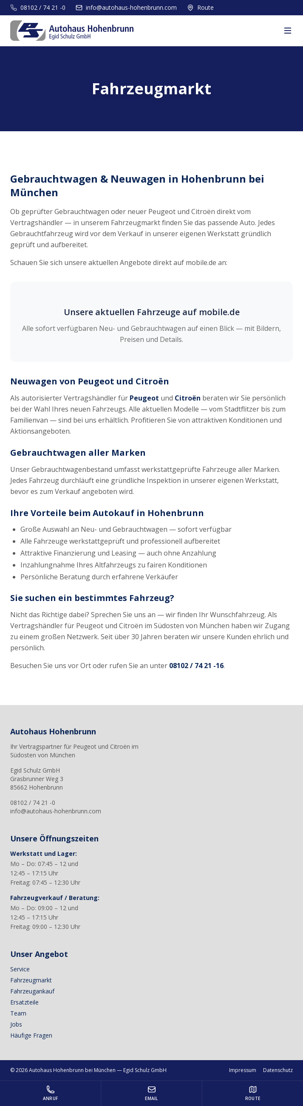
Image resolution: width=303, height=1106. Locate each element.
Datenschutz (278, 1070)
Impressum (242, 1070)
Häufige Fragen (31, 1035)
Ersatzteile (24, 1002)
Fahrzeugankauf (32, 991)
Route (200, 7)
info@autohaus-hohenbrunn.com (126, 7)
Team (18, 1013)
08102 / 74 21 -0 (37, 7)
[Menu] (288, 30)
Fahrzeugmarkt (31, 980)
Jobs (16, 1024)
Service (20, 969)
